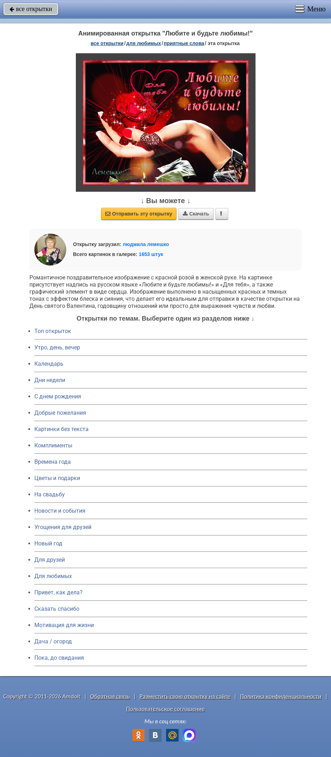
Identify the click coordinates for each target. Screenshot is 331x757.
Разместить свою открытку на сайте (185, 696)
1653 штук (151, 254)
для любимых (143, 43)
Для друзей (49, 559)
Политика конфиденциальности (280, 696)
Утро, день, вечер (57, 347)
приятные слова (184, 43)
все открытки (31, 8)
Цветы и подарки (57, 478)
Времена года (52, 461)
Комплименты (53, 445)
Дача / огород (53, 641)
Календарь (48, 363)
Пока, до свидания (59, 657)
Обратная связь (110, 696)
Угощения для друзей (62, 527)
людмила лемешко (146, 244)
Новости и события (59, 510)
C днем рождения (57, 396)
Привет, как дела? (58, 592)
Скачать (196, 214)
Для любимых (53, 576)
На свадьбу (49, 494)
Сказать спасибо (56, 608)
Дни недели (49, 380)
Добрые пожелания (60, 412)
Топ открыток (52, 331)
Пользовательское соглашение (165, 709)
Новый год (48, 543)
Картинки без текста (61, 429)
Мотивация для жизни (64, 625)
